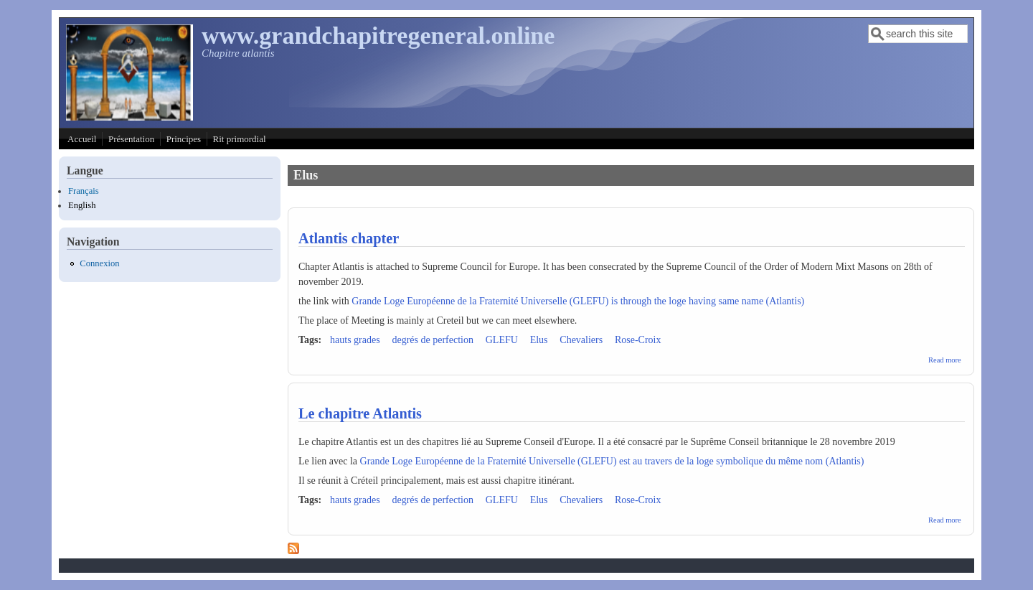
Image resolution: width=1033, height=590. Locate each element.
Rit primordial (239, 139)
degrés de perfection (432, 339)
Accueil (81, 139)
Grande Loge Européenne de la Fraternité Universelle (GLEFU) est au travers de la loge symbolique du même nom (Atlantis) (612, 461)
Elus (539, 339)
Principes (183, 139)
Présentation (131, 139)
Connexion (99, 263)
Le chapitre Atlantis (360, 413)
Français (83, 191)
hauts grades (355, 339)
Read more (944, 360)
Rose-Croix (638, 339)
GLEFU (502, 339)
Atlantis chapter (348, 238)
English (81, 205)
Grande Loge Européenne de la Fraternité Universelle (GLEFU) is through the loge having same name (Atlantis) (578, 301)
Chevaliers (581, 339)
